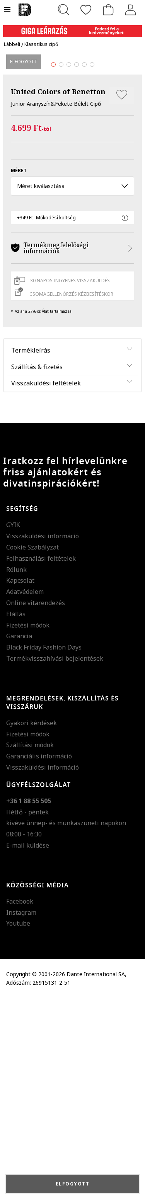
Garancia (19, 837)
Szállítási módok (30, 946)
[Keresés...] (63, 9)
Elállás (16, 815)
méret (19, 371)
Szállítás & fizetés (37, 567)
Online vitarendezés (35, 804)
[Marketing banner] (72, 27)
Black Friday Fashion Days (44, 848)
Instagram (21, 1113)
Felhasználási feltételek (41, 759)
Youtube (18, 1124)
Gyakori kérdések (31, 923)
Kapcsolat (20, 781)
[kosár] (108, 9)
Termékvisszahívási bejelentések (54, 859)
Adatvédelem (25, 793)
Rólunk (16, 770)
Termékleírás (30, 551)
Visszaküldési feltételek (46, 584)
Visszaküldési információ (42, 737)
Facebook (19, 1102)
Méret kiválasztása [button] (72, 387)
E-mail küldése (27, 1046)
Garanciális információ (39, 957)
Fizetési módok (27, 826)
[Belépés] (130, 9)
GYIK (13, 726)
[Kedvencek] (85, 9)
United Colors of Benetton (58, 292)
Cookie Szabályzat (32, 748)
